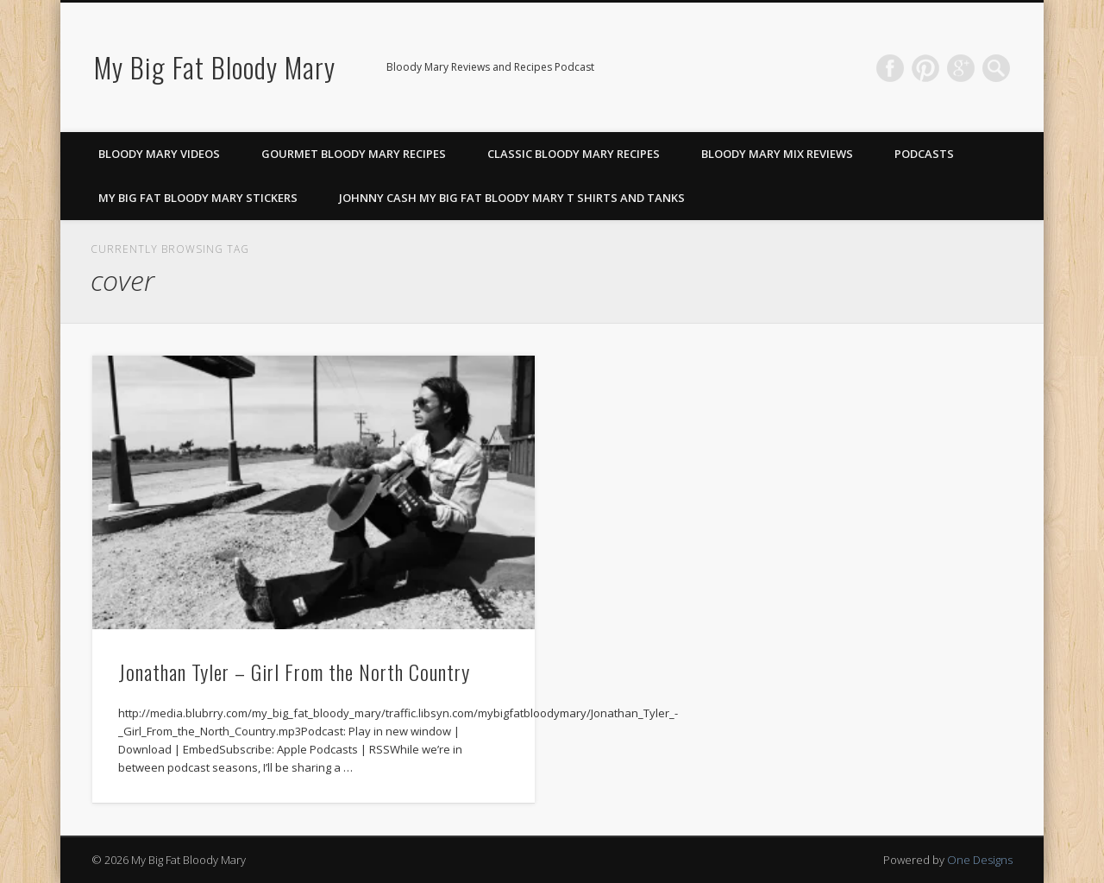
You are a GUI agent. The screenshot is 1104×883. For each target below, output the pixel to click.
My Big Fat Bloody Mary (215, 67)
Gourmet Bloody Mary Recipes (353, 153)
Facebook (890, 68)
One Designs (980, 859)
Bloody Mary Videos (159, 153)
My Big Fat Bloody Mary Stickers (198, 197)
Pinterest (925, 68)
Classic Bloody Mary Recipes (573, 153)
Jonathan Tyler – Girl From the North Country (294, 671)
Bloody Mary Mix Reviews (777, 153)
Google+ (961, 68)
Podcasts (924, 153)
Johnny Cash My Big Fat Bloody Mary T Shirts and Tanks (512, 197)
